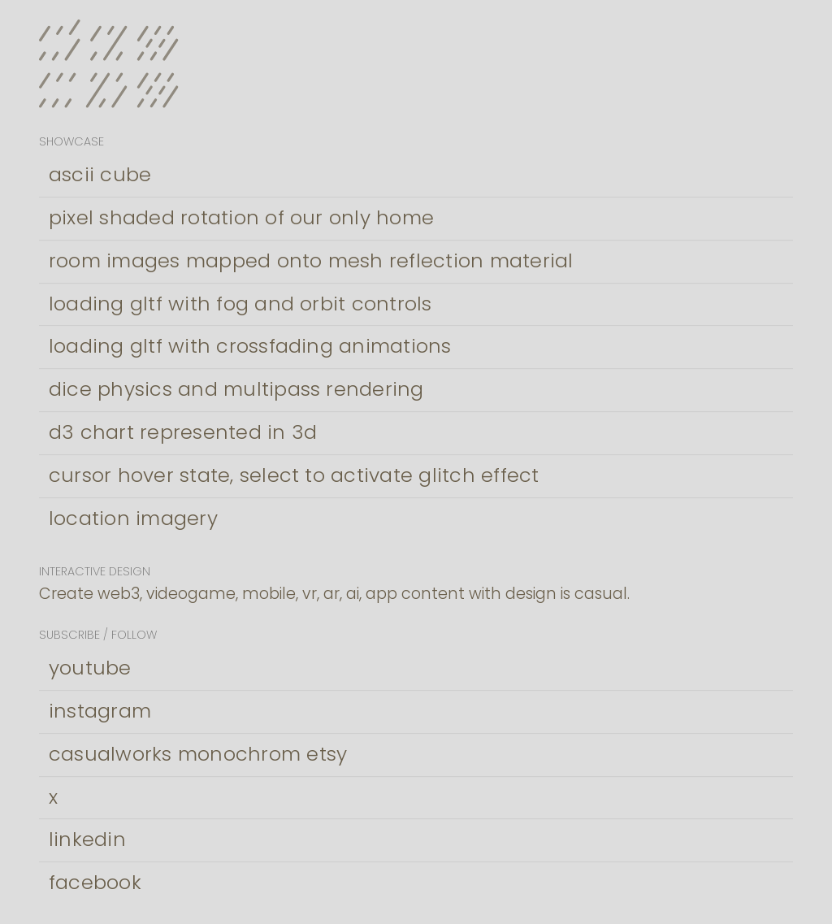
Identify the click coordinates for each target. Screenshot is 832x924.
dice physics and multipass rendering (236, 388)
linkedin (87, 839)
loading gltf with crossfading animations (250, 345)
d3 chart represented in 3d (183, 432)
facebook (95, 882)
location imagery (133, 518)
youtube (90, 667)
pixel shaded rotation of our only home (241, 217)
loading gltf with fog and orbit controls (240, 303)
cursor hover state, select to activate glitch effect (294, 475)
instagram (100, 710)
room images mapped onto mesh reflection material (311, 260)
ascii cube (100, 174)
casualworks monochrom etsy (198, 753)
